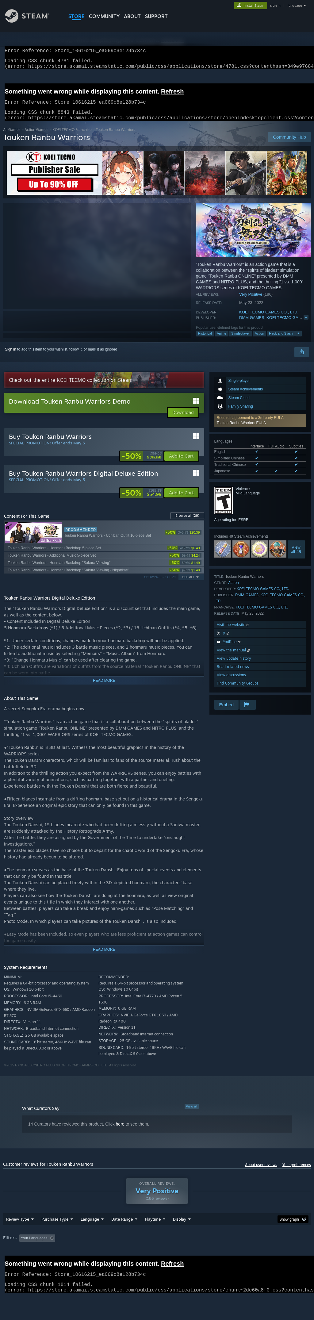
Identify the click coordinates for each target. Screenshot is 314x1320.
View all (191, 1113)
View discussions (231, 682)
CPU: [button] (270, 1254)
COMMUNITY (104, 16)
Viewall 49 (296, 556)
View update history (234, 665)
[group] (157, 1258)
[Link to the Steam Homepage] (32, 21)
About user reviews (261, 1172)
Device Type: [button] (15, 1262)
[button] (260, 427)
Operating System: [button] (239, 1254)
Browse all (187, 523)
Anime (221, 341)
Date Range (122, 1235)
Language (90, 1235)
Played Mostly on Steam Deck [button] (187, 1254)
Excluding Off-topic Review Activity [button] (96, 1254)
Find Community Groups (237, 690)
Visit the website (233, 632)
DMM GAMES (251, 325)
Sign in (10, 357)
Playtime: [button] (143, 1254)
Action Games (36, 137)
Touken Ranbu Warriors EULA (241, 430)
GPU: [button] (290, 1254)
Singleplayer (240, 341)
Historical (205, 341)
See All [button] (188, 584)
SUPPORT (156, 16)
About (132, 16)
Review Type (17, 1235)
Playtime (153, 1235)
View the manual (234, 657)
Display (179, 1235)
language (295, 5)
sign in (275, 5)
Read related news (233, 674)
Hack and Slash (281, 341)
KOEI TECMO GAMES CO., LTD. (268, 319)
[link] (141, 463)
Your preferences (296, 1172)
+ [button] (298, 341)
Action (259, 341)
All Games (12, 137)
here (120, 1131)
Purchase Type (54, 1235)
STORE (76, 16)
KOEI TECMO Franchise (72, 137)
